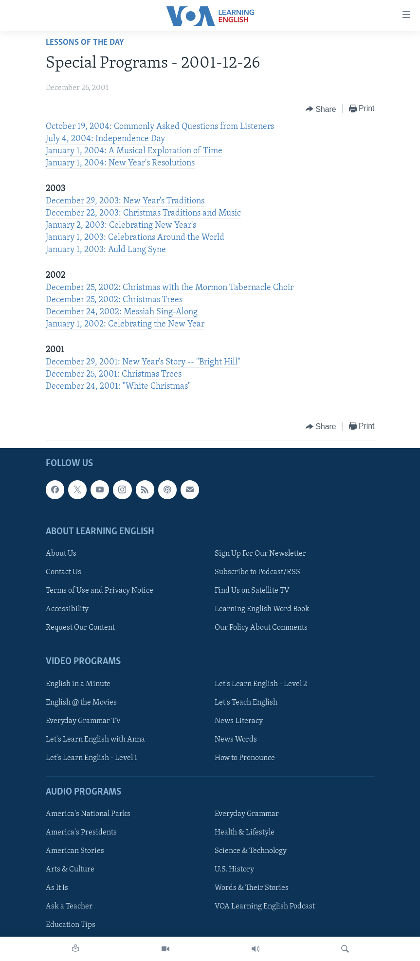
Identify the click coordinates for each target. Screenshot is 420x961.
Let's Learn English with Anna (95, 739)
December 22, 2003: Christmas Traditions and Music (143, 213)
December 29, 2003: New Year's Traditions (125, 201)
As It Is (57, 888)
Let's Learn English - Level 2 (261, 684)
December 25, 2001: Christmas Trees (114, 374)
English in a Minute (78, 684)
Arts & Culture (70, 870)
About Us (61, 554)
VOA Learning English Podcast (265, 907)
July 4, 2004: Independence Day (105, 139)
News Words (236, 739)
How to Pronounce (245, 758)
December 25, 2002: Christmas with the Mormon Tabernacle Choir (169, 287)
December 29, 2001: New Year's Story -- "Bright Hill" (143, 362)
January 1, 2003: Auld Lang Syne (106, 249)
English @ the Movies (81, 703)
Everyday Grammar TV (83, 721)
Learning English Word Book (262, 610)
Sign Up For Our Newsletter (260, 554)
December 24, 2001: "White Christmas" (118, 386)
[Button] (321, 109)
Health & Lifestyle (244, 833)
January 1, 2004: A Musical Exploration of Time (134, 151)
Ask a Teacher (69, 907)
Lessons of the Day (85, 42)
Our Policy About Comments (261, 628)
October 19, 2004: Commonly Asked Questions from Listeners (160, 126)
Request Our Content (80, 628)
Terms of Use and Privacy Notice (99, 591)
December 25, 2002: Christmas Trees (114, 300)
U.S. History (234, 870)
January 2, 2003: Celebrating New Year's (121, 225)
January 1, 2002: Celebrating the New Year (125, 324)
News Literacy (239, 721)
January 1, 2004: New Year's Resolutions (120, 163)
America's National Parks (88, 814)
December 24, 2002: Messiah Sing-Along (122, 312)
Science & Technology (251, 851)
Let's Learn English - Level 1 (91, 758)
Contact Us (63, 572)
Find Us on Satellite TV (252, 591)
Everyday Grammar (247, 814)
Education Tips (70, 925)
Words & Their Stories (252, 888)
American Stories (75, 851)
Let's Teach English (246, 703)
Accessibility (67, 610)
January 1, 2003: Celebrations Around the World (135, 237)
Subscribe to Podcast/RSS (257, 572)
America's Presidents (81, 833)
